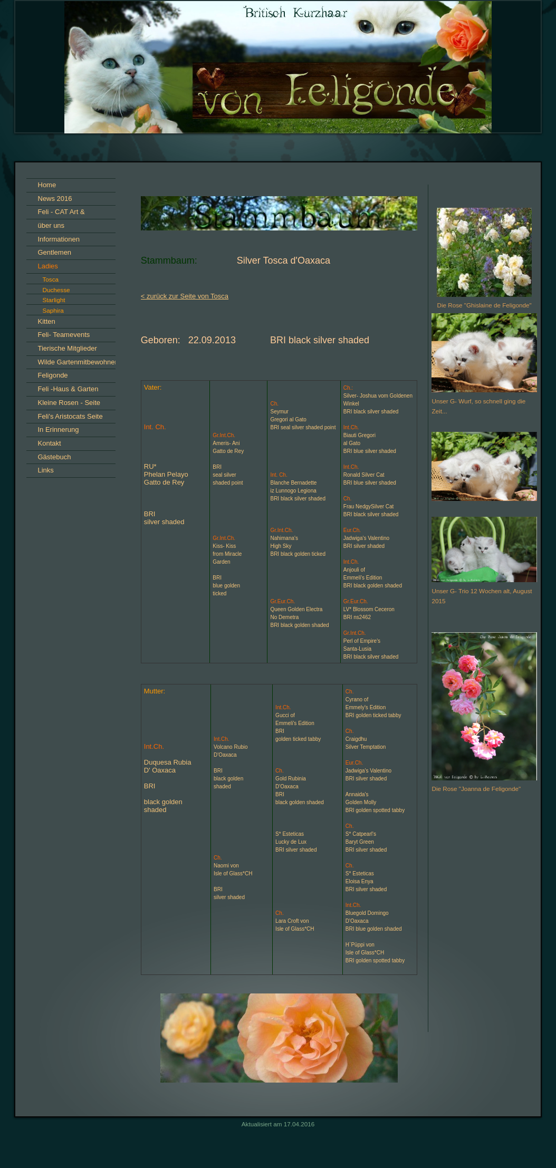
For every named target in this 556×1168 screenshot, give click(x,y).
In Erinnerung (58, 429)
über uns (51, 225)
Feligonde (53, 375)
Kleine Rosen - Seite (69, 403)
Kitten (46, 321)
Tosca (51, 279)
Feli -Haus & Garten (68, 389)
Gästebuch (54, 457)
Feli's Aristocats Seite (70, 416)
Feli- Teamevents (64, 335)
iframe (484, 950)
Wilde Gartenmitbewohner (77, 362)
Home (47, 185)
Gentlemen (55, 252)
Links (46, 470)
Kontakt (49, 443)
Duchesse (56, 289)
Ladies (48, 266)
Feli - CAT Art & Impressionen (61, 213)
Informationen (59, 239)
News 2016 (55, 198)
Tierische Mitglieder (67, 348)
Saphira (53, 310)
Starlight (54, 299)
